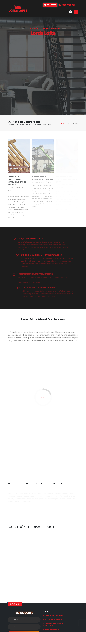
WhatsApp (50, 5)
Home (63, 123)
